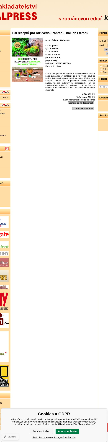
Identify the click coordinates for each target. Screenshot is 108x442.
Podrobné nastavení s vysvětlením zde (54, 437)
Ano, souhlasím (67, 431)
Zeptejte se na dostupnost (81, 103)
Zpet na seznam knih (83, 108)
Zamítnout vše (41, 431)
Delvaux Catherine (61, 40)
